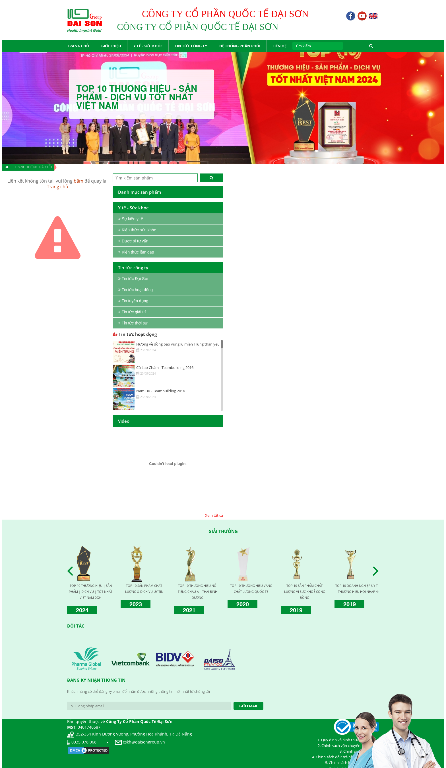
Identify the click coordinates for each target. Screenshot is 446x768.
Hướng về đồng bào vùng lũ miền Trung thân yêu (178, 344)
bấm (78, 181)
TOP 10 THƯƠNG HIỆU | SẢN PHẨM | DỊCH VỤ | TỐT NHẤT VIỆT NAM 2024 (90, 591)
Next (377, 571)
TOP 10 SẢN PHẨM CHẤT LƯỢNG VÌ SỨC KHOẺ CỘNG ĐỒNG (304, 591)
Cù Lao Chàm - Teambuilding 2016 (164, 367)
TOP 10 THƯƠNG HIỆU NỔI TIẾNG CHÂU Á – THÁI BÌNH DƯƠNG (197, 591)
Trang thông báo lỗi (33, 167)
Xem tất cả (214, 515)
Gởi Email (248, 705)
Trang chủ (57, 186)
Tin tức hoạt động (135, 334)
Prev (71, 571)
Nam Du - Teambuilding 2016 (160, 390)
